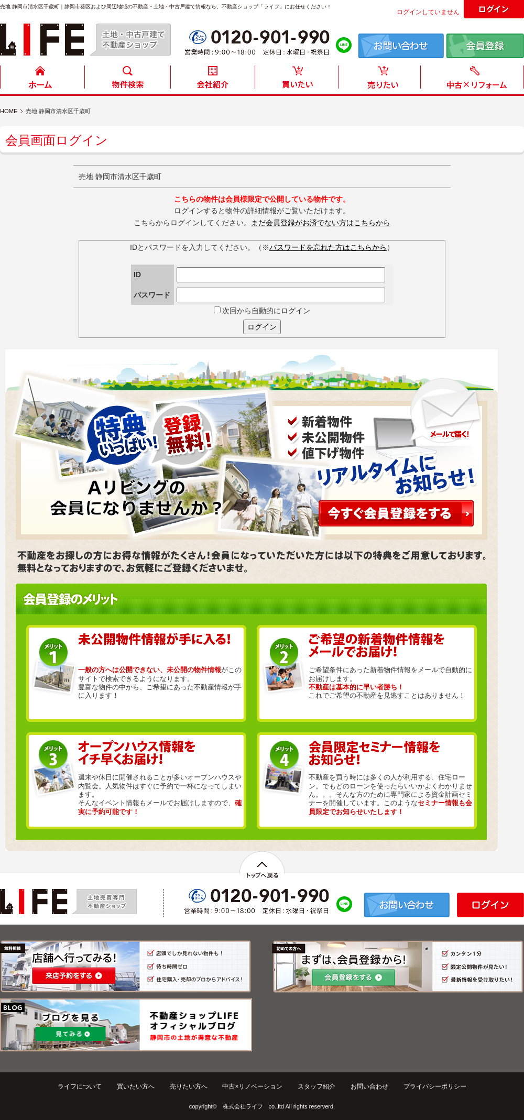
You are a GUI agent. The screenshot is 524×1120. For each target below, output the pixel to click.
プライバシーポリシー (434, 1086)
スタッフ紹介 (316, 1086)
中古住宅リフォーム (474, 79)
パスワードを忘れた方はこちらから (328, 247)
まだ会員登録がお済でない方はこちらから (320, 222)
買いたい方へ (136, 1086)
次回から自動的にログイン (262, 310)
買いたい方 (297, 79)
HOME (42, 79)
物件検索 (127, 79)
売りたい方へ (189, 1086)
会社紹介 (212, 79)
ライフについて (80, 1086)
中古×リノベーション (252, 1086)
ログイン (262, 327)
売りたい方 (382, 79)
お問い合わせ (369, 1086)
